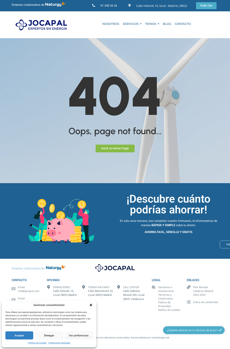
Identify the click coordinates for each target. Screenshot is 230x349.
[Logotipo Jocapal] (43, 25)
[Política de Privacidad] (153, 302)
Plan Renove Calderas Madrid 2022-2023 (203, 290)
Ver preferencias (79, 335)
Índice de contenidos (205, 302)
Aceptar (19, 335)
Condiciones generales (59, 343)
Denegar (49, 335)
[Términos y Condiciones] (153, 295)
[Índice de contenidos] (188, 302)
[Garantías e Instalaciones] (153, 287)
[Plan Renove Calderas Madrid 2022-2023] (188, 287)
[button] (91, 305)
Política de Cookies (37, 343)
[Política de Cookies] (153, 310)
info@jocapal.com (28, 291)
